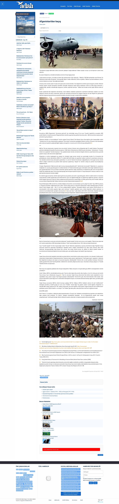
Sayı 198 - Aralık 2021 (48, 405)
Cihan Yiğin (19, 144)
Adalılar (21, 469)
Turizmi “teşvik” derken (48, 428)
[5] (65, 191)
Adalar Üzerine (96, 6)
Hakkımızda (56, 500)
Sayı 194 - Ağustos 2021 (48, 430)
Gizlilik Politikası (65, 500)
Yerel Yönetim (19, 490)
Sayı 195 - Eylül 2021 (44, 375)
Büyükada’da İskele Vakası (49, 420)
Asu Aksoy (19, 59)
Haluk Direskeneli (20, 126)
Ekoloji (21, 473)
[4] (82, 181)
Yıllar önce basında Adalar (23, 143)
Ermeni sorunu (46, 398)
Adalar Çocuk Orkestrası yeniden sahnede (25, 173)
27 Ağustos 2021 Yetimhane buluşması (23, 49)
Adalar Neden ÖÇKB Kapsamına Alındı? (52, 404)
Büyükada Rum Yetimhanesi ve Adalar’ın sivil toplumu (24, 82)
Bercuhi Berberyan (20, 114)
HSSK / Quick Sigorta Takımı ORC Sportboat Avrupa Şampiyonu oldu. (25, 154)
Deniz (17, 473)
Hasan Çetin (42, 24)
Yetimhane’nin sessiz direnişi (24, 63)
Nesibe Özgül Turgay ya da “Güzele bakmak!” (25, 136)
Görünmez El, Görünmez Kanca (50, 395)
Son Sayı (69, 6)
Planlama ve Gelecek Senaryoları (24, 481)
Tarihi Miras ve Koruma (22, 488)
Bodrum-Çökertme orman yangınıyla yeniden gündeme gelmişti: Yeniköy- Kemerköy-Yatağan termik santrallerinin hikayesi (24, 121)
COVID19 (32, 471)
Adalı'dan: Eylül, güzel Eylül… (24, 43)
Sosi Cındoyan (20, 163)
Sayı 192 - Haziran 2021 (48, 438)
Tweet (46, 13)
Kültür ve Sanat (22, 479)
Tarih (31, 486)
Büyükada (26, 469)
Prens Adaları (24, 483)
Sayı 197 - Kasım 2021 (48, 414)
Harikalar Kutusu (28, 500)
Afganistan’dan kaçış (22, 148)
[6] (60, 275)
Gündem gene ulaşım (48, 389)
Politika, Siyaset (44, 377)
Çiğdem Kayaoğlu (20, 139)
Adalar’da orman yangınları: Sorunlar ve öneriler (24, 98)
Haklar (17, 477)
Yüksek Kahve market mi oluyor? (25, 130)
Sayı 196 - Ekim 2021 (48, 422)
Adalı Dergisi (77, 6)
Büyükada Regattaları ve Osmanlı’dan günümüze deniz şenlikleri (58, 393)
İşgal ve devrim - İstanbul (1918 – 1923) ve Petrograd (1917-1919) (58, 391)
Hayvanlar (22, 477)
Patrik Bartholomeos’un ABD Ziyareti (51, 412)
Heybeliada (29, 477)
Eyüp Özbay (19, 168)
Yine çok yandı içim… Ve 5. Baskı (25, 112)
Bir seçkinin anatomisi (22, 166)
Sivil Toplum (25, 487)
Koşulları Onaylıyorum (88, 478)
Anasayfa (62, 6)
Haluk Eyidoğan (20, 101)
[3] (80, 181)
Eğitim (24, 473)
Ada (17, 469)
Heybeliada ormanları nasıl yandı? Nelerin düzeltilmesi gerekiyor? (25, 105)
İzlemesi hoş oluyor (21, 161)
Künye (50, 500)
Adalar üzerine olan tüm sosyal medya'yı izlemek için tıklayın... (70, 493)
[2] (91, 143)
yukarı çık (100, 455)
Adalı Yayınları (86, 6)
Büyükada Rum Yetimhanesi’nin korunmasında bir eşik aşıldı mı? (25, 56)
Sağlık (18, 486)
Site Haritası (74, 500)
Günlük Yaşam (28, 475)
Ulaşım (30, 488)
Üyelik (81, 500)
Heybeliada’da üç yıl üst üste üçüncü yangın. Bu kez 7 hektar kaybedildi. (24, 90)
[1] (43, 89)
